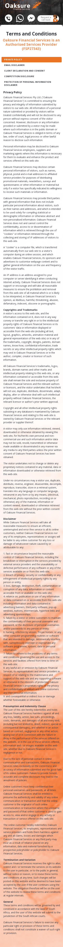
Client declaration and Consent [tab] (24, 70)
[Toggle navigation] (53, 4)
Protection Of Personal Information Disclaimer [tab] (27, 83)
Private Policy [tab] (13, 59)
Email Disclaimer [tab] (14, 65)
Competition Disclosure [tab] (19, 76)
